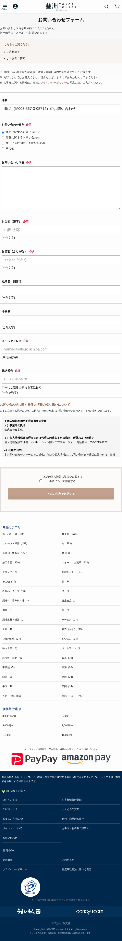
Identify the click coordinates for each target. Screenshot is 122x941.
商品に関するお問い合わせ (21, 132)
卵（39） (67, 581)
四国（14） (68, 686)
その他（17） (9, 581)
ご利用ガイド (15, 51)
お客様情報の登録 (72, 799)
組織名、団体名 (12, 281)
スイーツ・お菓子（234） (76, 562)
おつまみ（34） (70, 638)
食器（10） (8, 629)
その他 (8, 148)
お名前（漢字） (15, 221)
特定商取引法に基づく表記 (76, 869)
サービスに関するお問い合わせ (24, 143)
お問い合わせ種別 (16, 124)
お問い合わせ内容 (16, 162)
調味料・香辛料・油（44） (17, 600)
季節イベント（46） (73, 695)
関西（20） (8, 676)
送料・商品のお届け (73, 818)
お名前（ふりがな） (18, 251)
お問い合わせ (10, 837)
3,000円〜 (67, 716)
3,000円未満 (9, 716)
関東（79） (68, 657)
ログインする (10, 799)
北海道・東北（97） (13, 657)
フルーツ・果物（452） (15, 543)
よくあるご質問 (16, 58)
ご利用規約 (68, 859)
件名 (4, 100)
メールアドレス (15, 341)
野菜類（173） (70, 534)
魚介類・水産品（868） (15, 553)
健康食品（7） (70, 600)
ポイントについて (12, 828)
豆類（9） (67, 553)
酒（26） (67, 591)
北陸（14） (68, 676)
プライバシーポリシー (53, 82)
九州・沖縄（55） (12, 695)
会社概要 (7, 859)
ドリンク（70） (11, 572)
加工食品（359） (11, 562)
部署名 (6, 311)
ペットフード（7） (72, 648)
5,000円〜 (7, 725)
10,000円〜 (8, 735)
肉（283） (67, 543)
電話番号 (11, 371)
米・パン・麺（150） (14, 534)
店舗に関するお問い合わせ (21, 137)
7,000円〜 (67, 725)
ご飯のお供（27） (12, 638)
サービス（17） (70, 619)
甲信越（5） (9, 667)
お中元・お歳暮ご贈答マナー (78, 828)
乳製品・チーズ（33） (14, 591)
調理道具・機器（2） (14, 619)
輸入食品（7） (10, 648)
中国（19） (8, 686)
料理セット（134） (72, 572)
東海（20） (68, 667)
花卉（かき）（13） (73, 629)
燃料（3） (8, 610)
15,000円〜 (68, 735)
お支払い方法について (15, 818)
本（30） (67, 610)
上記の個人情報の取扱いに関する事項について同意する (62, 479)
